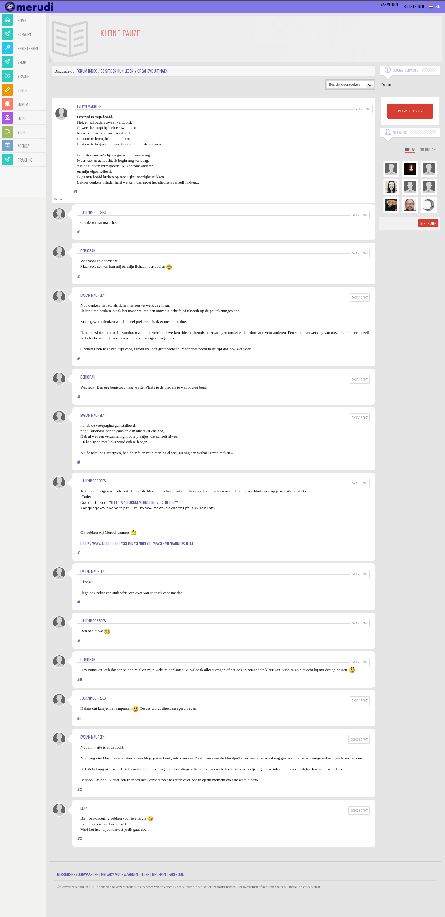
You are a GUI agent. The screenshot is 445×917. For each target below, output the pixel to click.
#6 (79, 462)
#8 (79, 601)
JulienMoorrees (93, 212)
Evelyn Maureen (89, 106)
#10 (79, 679)
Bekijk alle (428, 223)
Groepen (159, 874)
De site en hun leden (117, 71)
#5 (78, 396)
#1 (75, 191)
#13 (79, 838)
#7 (79, 552)
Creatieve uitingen (152, 71)
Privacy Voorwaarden (119, 874)
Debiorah (87, 250)
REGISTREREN (410, 111)
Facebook (176, 874)
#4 (78, 358)
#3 (78, 276)
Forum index (87, 71)
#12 (79, 789)
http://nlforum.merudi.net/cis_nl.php (143, 502)
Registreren (414, 6)
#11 (79, 718)
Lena (83, 807)
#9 (79, 640)
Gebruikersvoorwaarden (77, 874)
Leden (145, 874)
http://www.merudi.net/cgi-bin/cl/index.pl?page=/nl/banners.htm (136, 544)
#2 (78, 231)
